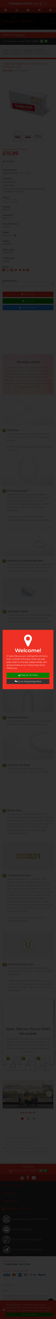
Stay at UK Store (28, 675)
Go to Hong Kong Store (28, 681)
